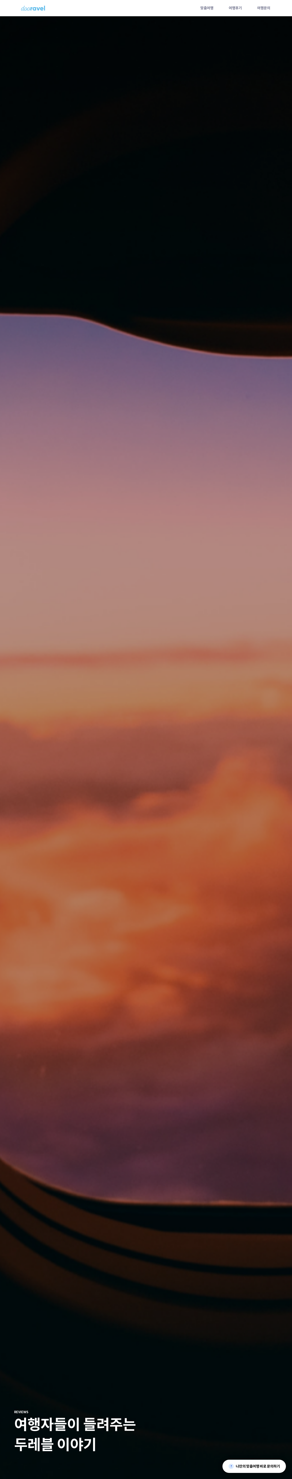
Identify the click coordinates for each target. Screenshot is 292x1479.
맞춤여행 (206, 8)
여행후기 (235, 8)
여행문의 (263, 8)
